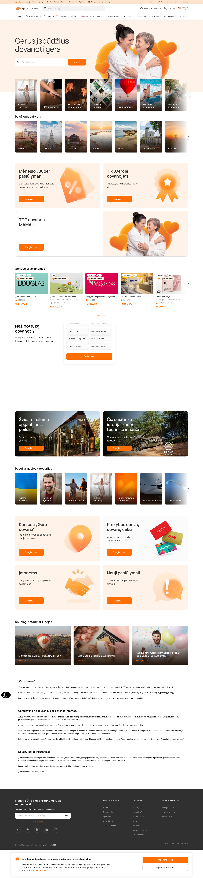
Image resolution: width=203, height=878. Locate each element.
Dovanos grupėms (98, 346)
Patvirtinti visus (165, 859)
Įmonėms (151, 2)
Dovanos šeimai (74, 346)
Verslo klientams (109, 849)
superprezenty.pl (168, 836)
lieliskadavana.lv (168, 840)
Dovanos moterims (99, 323)
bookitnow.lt (167, 845)
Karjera (106, 836)
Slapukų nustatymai (165, 867)
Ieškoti (77, 62)
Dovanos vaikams (98, 331)
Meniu (19, 16)
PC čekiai (74, 16)
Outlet (100, 16)
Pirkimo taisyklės (139, 845)
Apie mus (107, 845)
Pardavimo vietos (172, 2)
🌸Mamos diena (87, 16)
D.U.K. (160, 2)
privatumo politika (37, 849)
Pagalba (185, 2)
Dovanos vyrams (74, 331)
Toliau (89, 356)
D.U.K (134, 849)
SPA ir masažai (128, 16)
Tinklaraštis (108, 840)
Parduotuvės (137, 840)
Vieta (47, 16)
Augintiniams (73, 323)
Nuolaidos (61, 16)
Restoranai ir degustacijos (148, 16)
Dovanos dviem (97, 339)
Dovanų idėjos (33, 16)
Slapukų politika (38, 870)
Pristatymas (137, 836)
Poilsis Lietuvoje (112, 16)
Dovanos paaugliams (76, 339)
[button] (188, 95)
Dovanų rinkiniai (168, 16)
